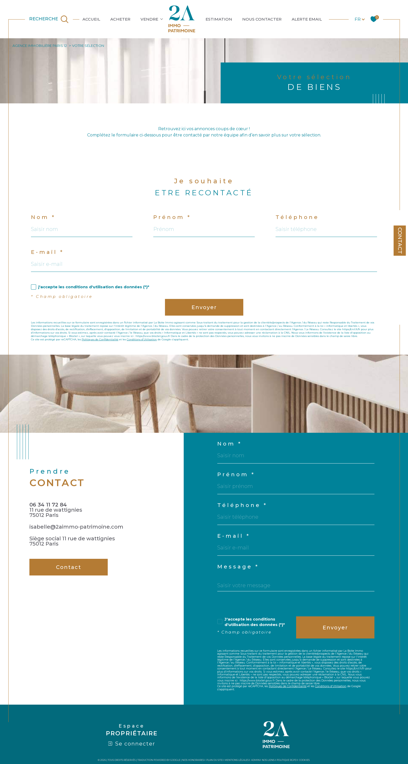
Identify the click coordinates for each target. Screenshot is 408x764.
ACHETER (120, 19)
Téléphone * (242, 505)
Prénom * (172, 217)
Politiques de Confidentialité (100, 339)
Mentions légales (237, 760)
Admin (255, 760)
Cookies (304, 760)
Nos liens (268, 760)
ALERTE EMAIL (307, 19)
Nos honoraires (193, 760)
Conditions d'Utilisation (142, 339)
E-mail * (47, 252)
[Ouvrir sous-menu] (162, 19)
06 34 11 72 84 (48, 505)
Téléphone (297, 217)
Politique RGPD (287, 760)
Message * (238, 566)
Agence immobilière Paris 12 (39, 45)
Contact (400, 240)
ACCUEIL (91, 19)
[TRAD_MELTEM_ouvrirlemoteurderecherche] (49, 19)
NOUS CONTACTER (262, 19)
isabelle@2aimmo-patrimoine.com (76, 527)
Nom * (43, 217)
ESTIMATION (219, 19)
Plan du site (214, 760)
